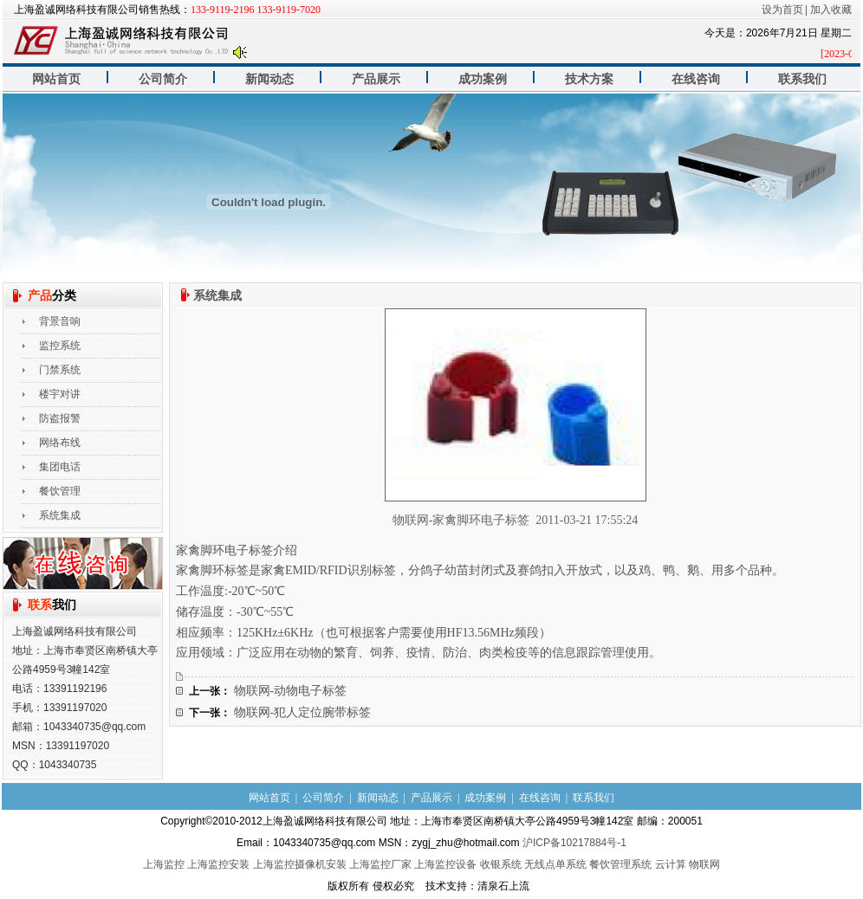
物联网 (704, 864)
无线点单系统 (555, 864)
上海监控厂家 (380, 864)
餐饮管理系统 (620, 864)
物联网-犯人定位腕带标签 (303, 712)
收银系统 (501, 864)
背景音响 (60, 321)
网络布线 (60, 443)
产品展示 (376, 79)
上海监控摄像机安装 (300, 864)
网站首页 (56, 79)
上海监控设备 (445, 864)
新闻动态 (269, 79)
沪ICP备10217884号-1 (574, 843)
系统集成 (60, 515)
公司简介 (163, 79)
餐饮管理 (60, 491)
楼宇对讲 (60, 394)
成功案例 (482, 79)
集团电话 (60, 467)
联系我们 (802, 79)
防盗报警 (60, 418)
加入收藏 (831, 9)
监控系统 (60, 346)
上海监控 (164, 864)
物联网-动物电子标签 (290, 690)
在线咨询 (696, 79)
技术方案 (589, 79)
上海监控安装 (218, 864)
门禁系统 (60, 370)
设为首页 (782, 9)
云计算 (670, 864)
